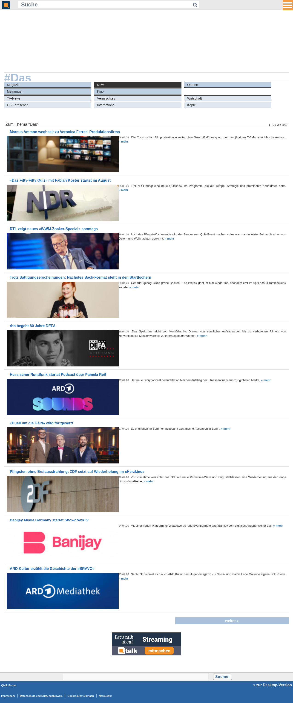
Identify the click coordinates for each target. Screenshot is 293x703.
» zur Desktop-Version (272, 685)
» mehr (123, 141)
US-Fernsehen (18, 105)
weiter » (232, 621)
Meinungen (15, 91)
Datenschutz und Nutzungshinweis (41, 695)
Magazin (13, 85)
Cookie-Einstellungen (81, 695)
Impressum (8, 695)
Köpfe (191, 105)
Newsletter (105, 695)
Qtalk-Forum (9, 685)
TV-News (13, 98)
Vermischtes (106, 98)
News (101, 85)
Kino (100, 91)
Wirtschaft (194, 98)
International (106, 105)
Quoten (192, 85)
